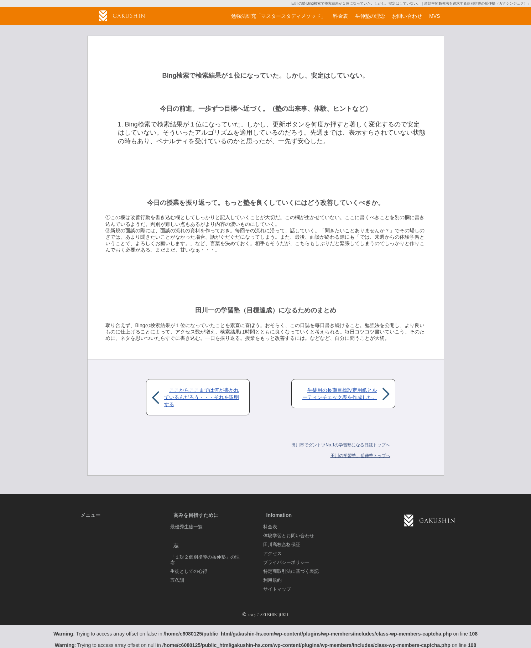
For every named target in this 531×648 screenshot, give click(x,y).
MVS (434, 16)
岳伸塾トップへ (360, 455)
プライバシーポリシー (286, 562)
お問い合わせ (407, 16)
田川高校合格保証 (281, 544)
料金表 (270, 526)
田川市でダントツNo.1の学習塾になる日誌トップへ (340, 444)
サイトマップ (277, 589)
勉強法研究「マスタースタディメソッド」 (278, 16)
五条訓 (177, 580)
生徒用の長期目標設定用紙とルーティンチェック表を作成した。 (339, 393)
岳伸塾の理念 (370, 16)
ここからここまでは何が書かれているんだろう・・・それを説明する (201, 397)
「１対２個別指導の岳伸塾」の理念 (205, 559)
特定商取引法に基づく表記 (291, 571)
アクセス (272, 553)
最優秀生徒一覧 (186, 526)
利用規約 (272, 580)
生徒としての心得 (188, 571)
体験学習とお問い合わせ (288, 535)
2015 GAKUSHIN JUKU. (268, 614)
